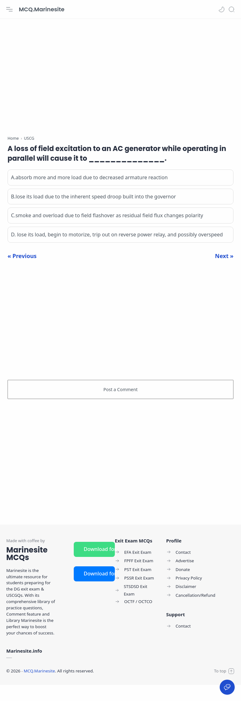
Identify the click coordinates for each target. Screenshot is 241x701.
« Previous (22, 272)
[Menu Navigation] (9, 9)
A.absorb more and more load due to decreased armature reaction (89, 193)
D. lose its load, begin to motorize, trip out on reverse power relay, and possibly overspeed (117, 250)
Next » (224, 272)
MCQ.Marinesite (41, 9)
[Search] (231, 9)
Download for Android (99, 565)
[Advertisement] (120, 75)
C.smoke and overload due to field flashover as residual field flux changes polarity (107, 231)
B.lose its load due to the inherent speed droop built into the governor (93, 212)
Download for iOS (99, 589)
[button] (221, 9)
